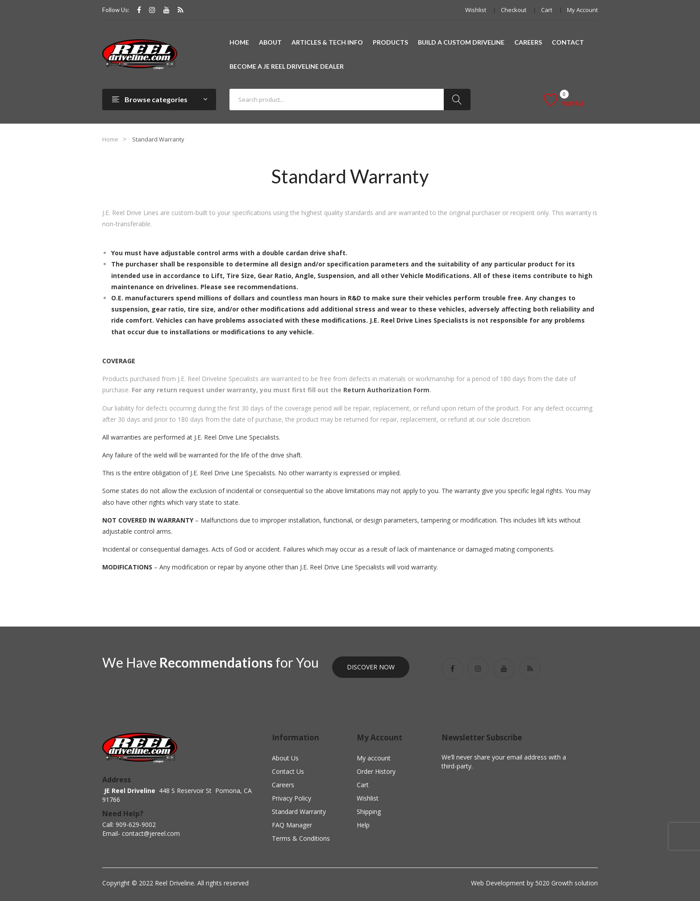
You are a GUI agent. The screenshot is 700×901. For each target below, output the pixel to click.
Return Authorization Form (386, 390)
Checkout (513, 10)
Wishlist (475, 10)
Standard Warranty (299, 811)
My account (582, 10)
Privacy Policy (291, 798)
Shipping (369, 811)
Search (457, 99)
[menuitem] (239, 42)
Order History (376, 771)
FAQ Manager (292, 825)
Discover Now (371, 667)
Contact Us (288, 771)
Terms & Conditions (301, 838)
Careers (283, 785)
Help (363, 825)
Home (110, 139)
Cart (546, 10)
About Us (285, 758)
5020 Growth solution (565, 883)
